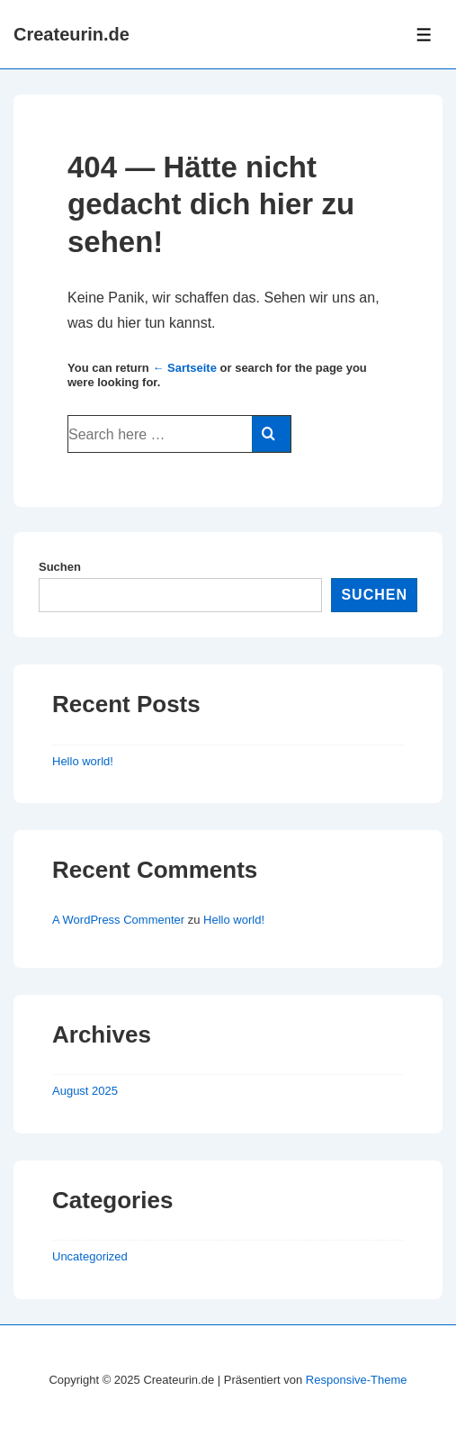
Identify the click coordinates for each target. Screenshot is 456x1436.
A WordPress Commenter (118, 919)
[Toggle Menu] (424, 35)
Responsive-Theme (356, 1379)
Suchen (60, 566)
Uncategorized (90, 1256)
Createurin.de (71, 34)
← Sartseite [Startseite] (184, 368)
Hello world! (82, 761)
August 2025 (85, 1090)
